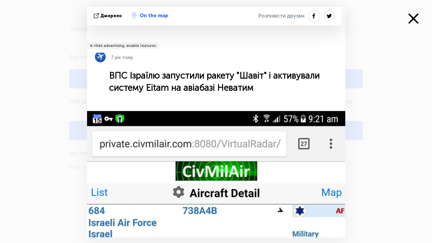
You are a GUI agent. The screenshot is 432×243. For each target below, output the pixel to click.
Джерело (108, 15)
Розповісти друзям (281, 16)
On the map (150, 15)
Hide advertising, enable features (125, 46)
